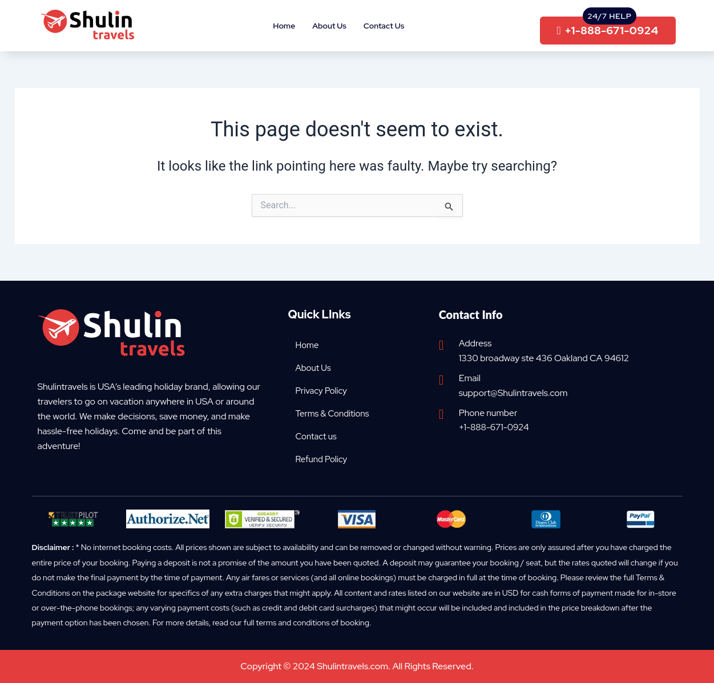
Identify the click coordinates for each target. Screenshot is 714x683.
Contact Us (384, 26)
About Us (329, 26)
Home (284, 26)
